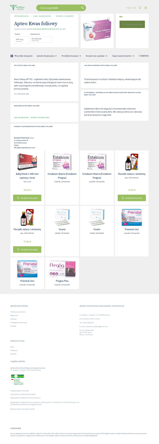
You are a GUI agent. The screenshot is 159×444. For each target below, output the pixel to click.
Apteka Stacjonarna (47, 56)
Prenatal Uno (132, 229)
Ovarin (62, 229)
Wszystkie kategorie (21, 56)
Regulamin (14, 315)
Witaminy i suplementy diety (65, 16)
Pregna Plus (62, 280)
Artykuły (13, 354)
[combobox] (68, 8)
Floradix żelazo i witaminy (131, 173)
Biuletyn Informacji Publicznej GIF (22, 409)
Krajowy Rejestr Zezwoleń (19, 391)
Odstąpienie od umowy (18, 322)
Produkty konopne (72, 56)
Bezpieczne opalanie (97, 56)
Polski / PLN (131, 8)
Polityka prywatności (18, 312)
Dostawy (13, 319)
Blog (12, 347)
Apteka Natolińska (21, 16)
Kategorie (13, 350)
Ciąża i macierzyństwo (42, 16)
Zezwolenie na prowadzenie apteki (23, 394)
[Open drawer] (146, 8)
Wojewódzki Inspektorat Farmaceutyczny (25, 398)
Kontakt (13, 326)
